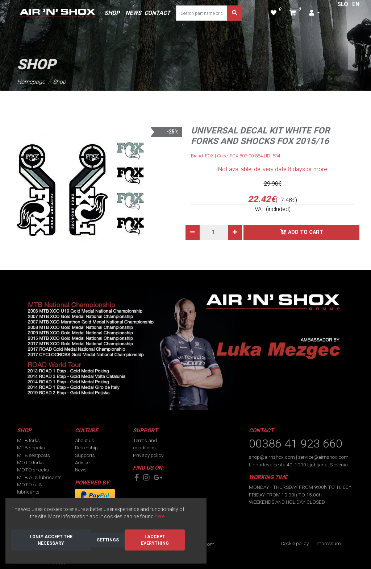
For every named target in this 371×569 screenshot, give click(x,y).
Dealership (86, 447)
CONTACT (157, 12)
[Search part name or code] (202, 13)
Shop (59, 81)
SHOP (112, 12)
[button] (314, 13)
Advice (82, 462)
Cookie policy (295, 543)
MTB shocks (31, 447)
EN (355, 4)
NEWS (133, 12)
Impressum (328, 543)
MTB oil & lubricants (39, 477)
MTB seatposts (33, 455)
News (81, 470)
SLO (342, 4)
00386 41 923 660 (295, 443)
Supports (85, 455)
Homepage (31, 81)
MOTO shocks (33, 470)
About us (84, 440)
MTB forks (28, 440)
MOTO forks (30, 462)
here (159, 516)
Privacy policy (148, 455)
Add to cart (305, 232)
